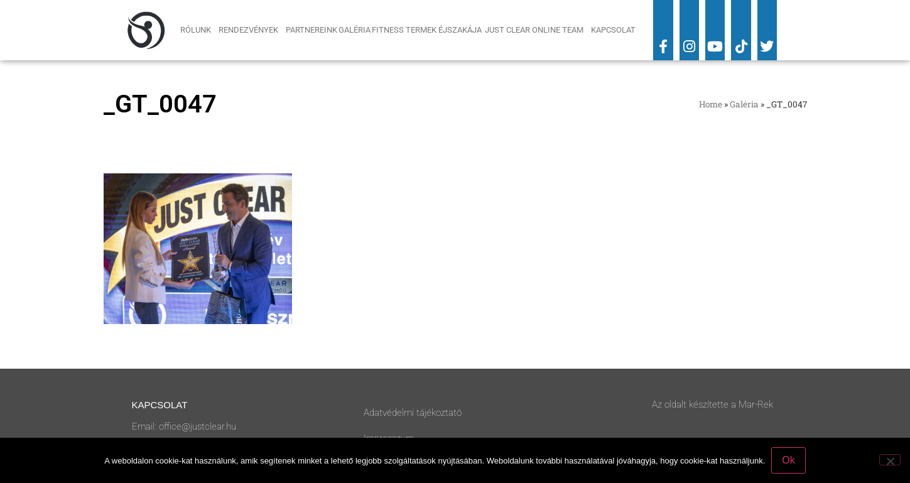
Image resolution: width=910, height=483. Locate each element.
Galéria (355, 30)
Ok (788, 460)
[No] (890, 459)
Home (710, 104)
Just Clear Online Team (537, 30)
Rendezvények (251, 30)
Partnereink (311, 30)
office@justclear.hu (197, 426)
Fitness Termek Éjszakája (428, 30)
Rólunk (198, 30)
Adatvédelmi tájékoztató (413, 412)
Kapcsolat (613, 30)
